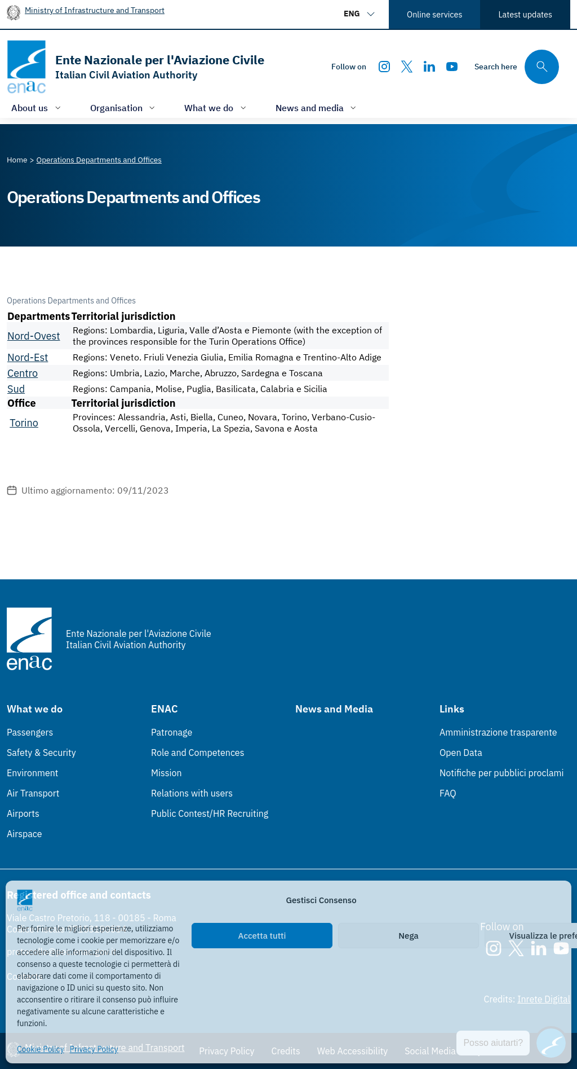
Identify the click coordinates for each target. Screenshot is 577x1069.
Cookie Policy (40, 1049)
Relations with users (192, 793)
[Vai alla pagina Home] (17, 160)
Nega (408, 935)
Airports (23, 813)
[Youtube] (452, 66)
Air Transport (33, 793)
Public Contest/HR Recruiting (209, 813)
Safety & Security (41, 752)
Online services (434, 14)
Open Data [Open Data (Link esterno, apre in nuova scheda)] (461, 752)
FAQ (448, 793)
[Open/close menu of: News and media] (317, 107)
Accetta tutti (262, 935)
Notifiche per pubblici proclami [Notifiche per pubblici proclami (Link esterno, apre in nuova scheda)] (501, 772)
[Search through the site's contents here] (516, 67)
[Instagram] (384, 66)
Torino (24, 422)
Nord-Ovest (33, 335)
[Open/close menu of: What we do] (216, 107)
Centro (22, 373)
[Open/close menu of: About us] (37, 107)
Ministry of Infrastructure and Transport (95, 10)
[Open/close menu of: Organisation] (124, 107)
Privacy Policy (94, 1049)
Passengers (30, 732)
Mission (166, 772)
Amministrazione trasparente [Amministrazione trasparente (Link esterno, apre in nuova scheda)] (498, 732)
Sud (16, 388)
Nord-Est (27, 357)
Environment (32, 772)
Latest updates (525, 14)
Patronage (171, 732)
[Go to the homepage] (135, 67)
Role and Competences (197, 752)
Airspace (24, 833)
